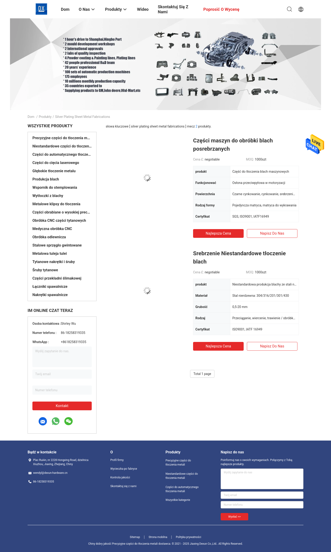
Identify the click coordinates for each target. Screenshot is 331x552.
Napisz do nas (272, 233)
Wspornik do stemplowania (54, 187)
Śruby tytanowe (45, 270)
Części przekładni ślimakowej (56, 278)
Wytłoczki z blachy (47, 196)
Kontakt (62, 406)
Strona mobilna (157, 537)
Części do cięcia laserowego (55, 163)
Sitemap (135, 537)
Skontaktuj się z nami (123, 486)
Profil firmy (117, 460)
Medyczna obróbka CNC (52, 229)
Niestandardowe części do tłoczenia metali (62, 146)
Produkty (45, 117)
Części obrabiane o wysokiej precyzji (62, 212)
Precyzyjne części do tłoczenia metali (62, 138)
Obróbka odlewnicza (49, 237)
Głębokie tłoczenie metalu (54, 171)
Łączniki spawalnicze (49, 286)
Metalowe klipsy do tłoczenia (56, 204)
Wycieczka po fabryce (123, 468)
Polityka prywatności (188, 537)
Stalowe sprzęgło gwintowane (57, 245)
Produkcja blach (45, 179)
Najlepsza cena (218, 233)
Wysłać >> (234, 516)
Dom (31, 117)
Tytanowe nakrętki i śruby (53, 262)
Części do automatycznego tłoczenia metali (62, 154)
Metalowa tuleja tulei (49, 253)
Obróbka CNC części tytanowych (59, 220)
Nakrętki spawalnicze (50, 295)
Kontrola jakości (120, 477)
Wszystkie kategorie (178, 500)
